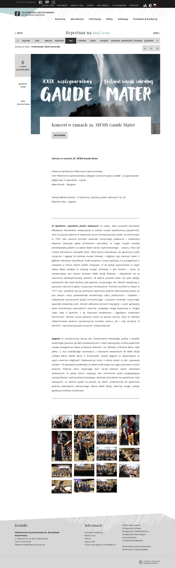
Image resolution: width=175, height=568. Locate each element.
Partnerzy (62, 5)
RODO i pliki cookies (131, 525)
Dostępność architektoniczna (135, 531)
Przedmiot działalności (132, 540)
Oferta (90, 5)
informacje (95, 19)
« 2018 (18, 33)
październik (126, 40)
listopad (138, 40)
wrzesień (115, 40)
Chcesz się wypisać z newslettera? (100, 544)
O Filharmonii (119, 5)
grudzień (148, 40)
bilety (109, 19)
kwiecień (59, 40)
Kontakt (134, 5)
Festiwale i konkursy (94, 532)
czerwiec (82, 40)
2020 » (156, 33)
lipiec (93, 40)
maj (71, 40)
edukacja (123, 19)
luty (37, 40)
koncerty (60, 19)
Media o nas (77, 5)
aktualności (77, 19)
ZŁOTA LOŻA (48, 5)
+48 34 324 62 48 (23, 541)
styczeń (26, 40)
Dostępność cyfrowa (131, 528)
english (26, 2)
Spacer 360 (90, 541)
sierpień (104, 40)
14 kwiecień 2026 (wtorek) (45, 46)
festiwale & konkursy (145, 19)
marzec (48, 40)
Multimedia (103, 5)
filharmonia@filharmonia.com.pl (30, 544)
